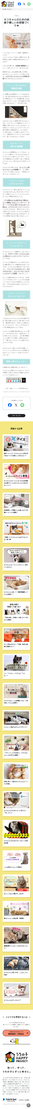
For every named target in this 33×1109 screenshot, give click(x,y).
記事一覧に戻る (8, 9)
